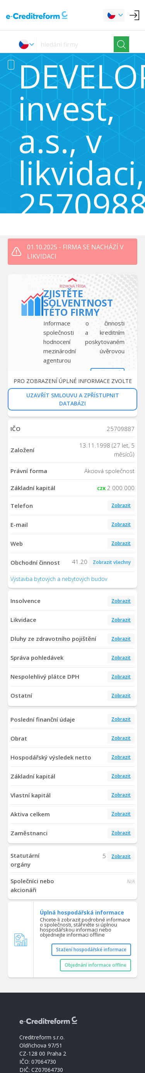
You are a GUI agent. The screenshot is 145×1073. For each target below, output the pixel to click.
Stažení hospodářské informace (91, 949)
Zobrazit (121, 505)
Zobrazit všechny (112, 562)
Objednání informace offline (95, 965)
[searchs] (75, 44)
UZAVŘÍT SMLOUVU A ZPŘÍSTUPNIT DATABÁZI (72, 399)
